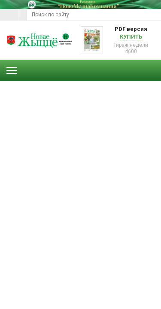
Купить (131, 36)
